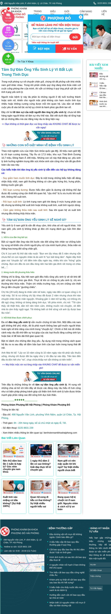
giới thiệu (67, 13)
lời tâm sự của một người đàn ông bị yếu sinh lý (39, 112)
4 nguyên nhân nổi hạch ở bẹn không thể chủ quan (67, 566)
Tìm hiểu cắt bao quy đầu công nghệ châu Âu (66, 573)
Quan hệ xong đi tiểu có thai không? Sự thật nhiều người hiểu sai (41, 502)
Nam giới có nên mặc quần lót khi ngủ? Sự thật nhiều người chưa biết (68, 465)
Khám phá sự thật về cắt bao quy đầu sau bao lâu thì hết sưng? (67, 581)
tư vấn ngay (96, 588)
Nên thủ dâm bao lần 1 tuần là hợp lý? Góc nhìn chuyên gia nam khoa (12, 466)
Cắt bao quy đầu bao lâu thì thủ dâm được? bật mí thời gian (103, 94)
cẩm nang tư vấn (86, 13)
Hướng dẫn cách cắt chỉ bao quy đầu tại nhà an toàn (67, 596)
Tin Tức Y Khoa (25, 61)
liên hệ (104, 13)
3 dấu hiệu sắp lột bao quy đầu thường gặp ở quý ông (103, 86)
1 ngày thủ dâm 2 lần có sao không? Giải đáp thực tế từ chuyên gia (40, 465)
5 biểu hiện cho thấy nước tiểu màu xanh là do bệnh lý (66, 588)
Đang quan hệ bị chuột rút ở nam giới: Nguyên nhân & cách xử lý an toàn (68, 503)
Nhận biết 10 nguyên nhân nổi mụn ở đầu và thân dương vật (67, 604)
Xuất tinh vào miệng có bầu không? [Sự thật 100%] (12, 501)
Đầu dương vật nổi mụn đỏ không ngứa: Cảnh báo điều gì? (103, 76)
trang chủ (38, 13)
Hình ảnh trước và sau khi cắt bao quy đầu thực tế (103, 103)
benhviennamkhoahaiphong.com (60, 433)
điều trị (53, 13)
